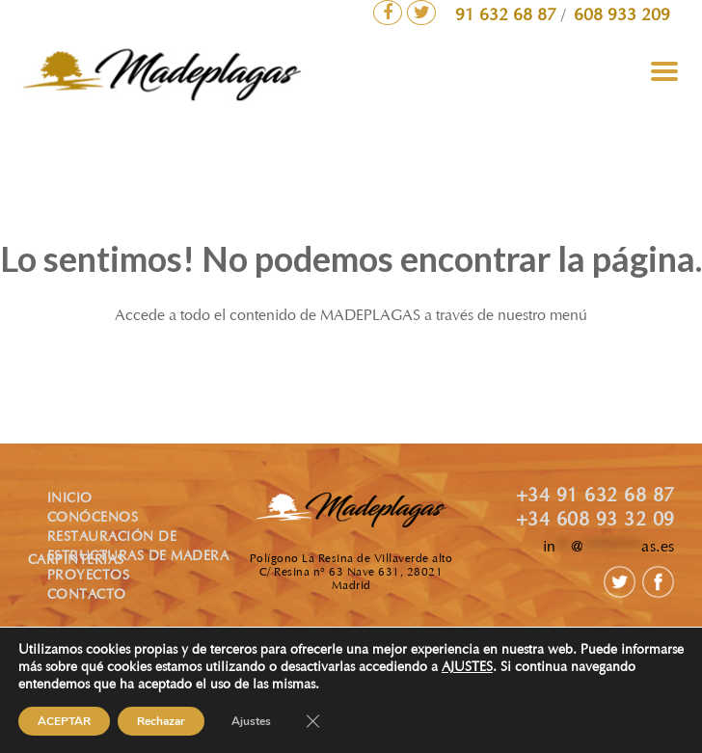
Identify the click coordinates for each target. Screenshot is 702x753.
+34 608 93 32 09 (595, 520)
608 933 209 (622, 16)
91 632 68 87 (508, 16)
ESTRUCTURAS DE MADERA (138, 557)
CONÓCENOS (93, 518)
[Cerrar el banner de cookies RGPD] (312, 721)
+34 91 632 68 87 (595, 496)
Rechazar (161, 721)
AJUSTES (467, 668)
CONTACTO (86, 596)
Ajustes (251, 721)
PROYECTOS (88, 576)
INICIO (70, 499)
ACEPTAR (64, 721)
